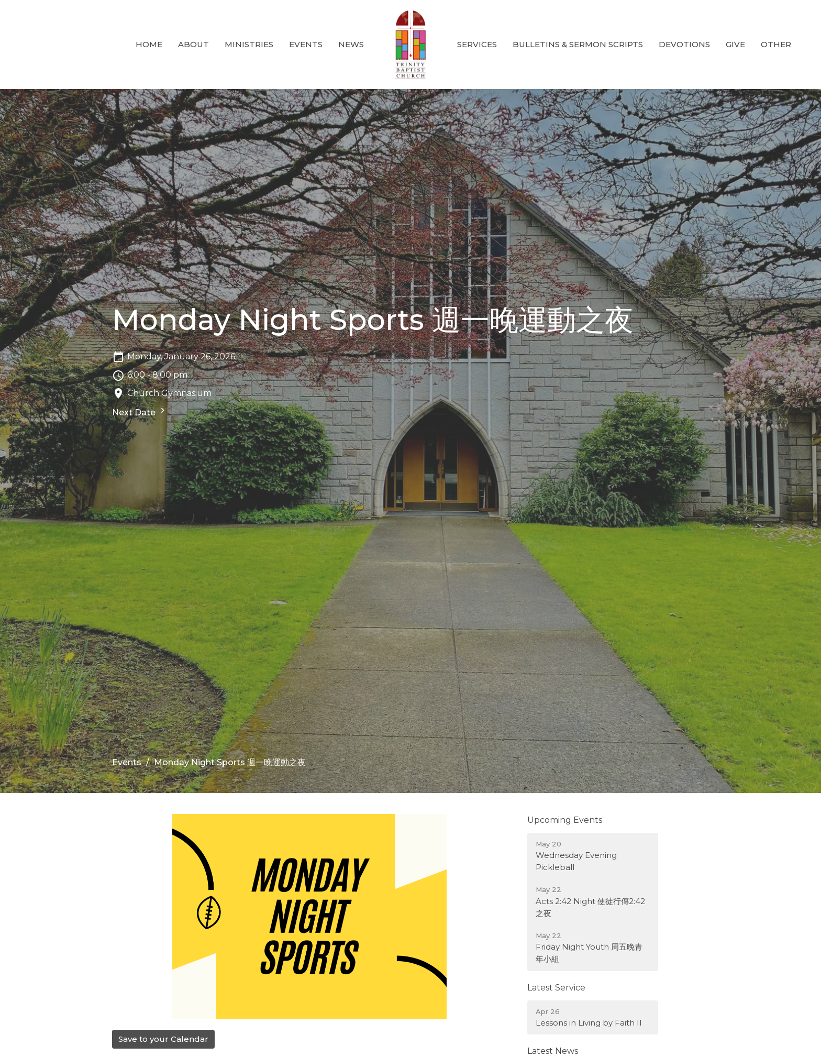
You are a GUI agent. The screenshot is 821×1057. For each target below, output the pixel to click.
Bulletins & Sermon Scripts (578, 44)
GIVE (735, 44)
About (193, 44)
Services (477, 44)
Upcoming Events (564, 820)
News (351, 44)
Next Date (140, 411)
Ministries (249, 44)
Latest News (552, 1051)
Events (306, 44)
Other (776, 44)
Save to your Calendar (163, 1039)
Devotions (684, 44)
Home (149, 44)
